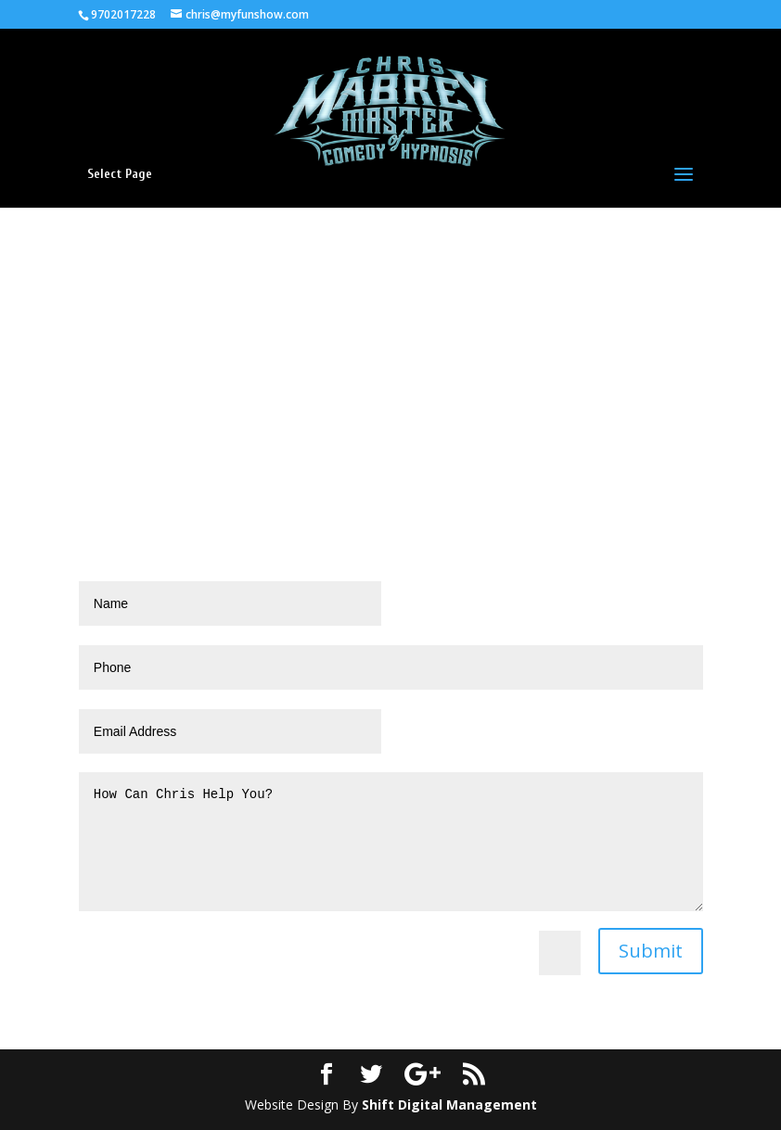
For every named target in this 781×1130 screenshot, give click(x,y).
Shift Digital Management (449, 1104)
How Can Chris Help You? (391, 841)
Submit (651, 950)
